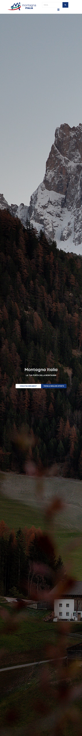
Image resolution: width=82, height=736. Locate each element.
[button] (58, 10)
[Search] (52, 5)
